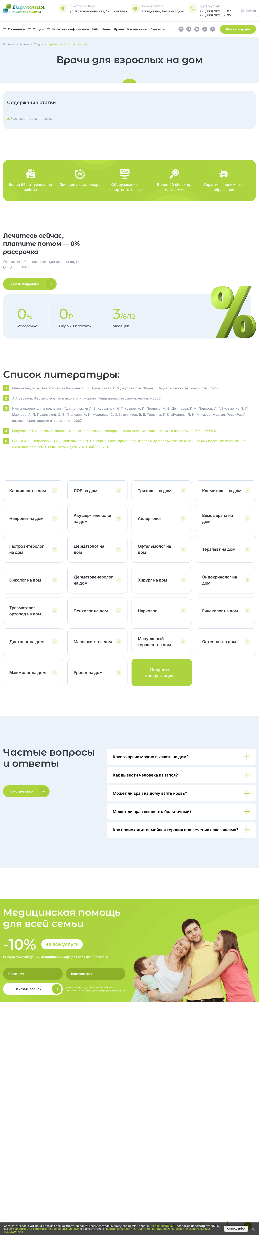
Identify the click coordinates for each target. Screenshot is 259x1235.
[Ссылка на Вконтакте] (196, 30)
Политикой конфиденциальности (105, 990)
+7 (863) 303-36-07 (215, 11)
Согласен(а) (236, 1228)
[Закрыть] (253, 1228)
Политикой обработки (120, 1228)
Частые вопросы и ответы (31, 119)
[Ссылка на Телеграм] (188, 30)
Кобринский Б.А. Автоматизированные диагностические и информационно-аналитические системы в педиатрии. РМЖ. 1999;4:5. (114, 431)
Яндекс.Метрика (161, 1226)
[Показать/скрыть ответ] (181, 757)
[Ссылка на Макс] (212, 30)
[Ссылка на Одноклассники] (204, 30)
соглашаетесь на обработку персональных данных (44, 1228)
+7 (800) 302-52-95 (215, 15)
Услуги (38, 44)
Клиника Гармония (16, 44)
